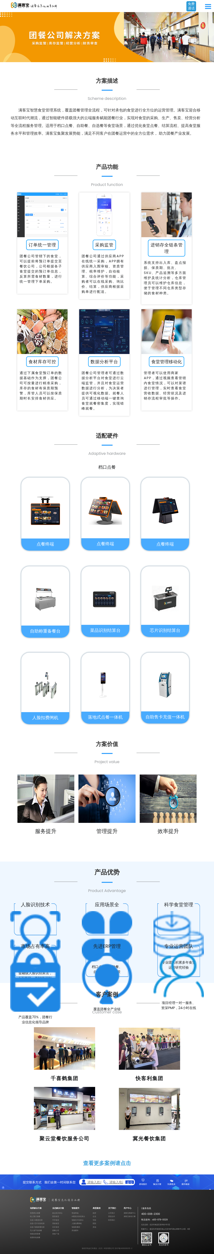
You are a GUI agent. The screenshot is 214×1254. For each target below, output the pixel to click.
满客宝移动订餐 (130, 1216)
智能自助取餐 (35, 1234)
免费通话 (191, 6)
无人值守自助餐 (36, 1230)
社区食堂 (55, 1227)
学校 (94, 1220)
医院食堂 (55, 1216)
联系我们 (111, 1220)
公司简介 (111, 1213)
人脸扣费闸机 (77, 1223)
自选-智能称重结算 (37, 1227)
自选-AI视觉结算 (36, 1220)
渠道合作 (111, 1216)
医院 (94, 1223)
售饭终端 (75, 1213)
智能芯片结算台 (78, 1220)
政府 (94, 1213)
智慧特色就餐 (35, 1237)
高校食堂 (55, 1223)
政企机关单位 (57, 1213)
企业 (94, 1216)
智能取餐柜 (76, 1227)
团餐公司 (55, 1230)
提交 (130, 1182)
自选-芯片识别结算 (37, 1223)
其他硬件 (75, 1230)
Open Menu (208, 6)
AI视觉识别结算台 (78, 1216)
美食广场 (55, 1234)
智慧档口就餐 (35, 1213)
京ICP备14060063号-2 (123, 1248)
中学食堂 (55, 1220)
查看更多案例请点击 (107, 1163)
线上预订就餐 (35, 1216)
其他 (94, 1227)
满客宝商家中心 (130, 1213)
